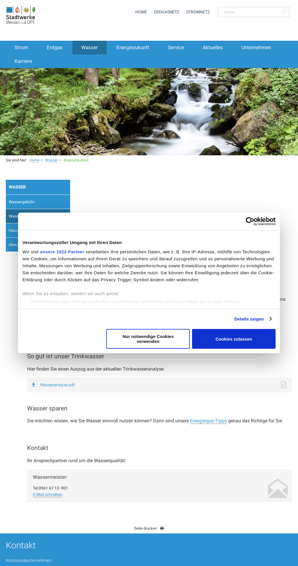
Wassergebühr (22, 202)
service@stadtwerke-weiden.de (145, 515)
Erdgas (55, 47)
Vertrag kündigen (235, 532)
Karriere (23, 61)
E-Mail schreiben (108, 437)
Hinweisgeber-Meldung (175, 560)
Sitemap (283, 560)
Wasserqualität (75, 160)
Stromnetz (198, 12)
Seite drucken (149, 471)
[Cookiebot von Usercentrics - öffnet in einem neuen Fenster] (250, 221)
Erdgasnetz (166, 12)
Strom (21, 47)
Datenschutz (210, 560)
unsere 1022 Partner (62, 251)
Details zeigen (249, 318)
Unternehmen (256, 47)
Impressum (260, 560)
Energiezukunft (132, 47)
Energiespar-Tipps (269, 356)
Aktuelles (213, 47)
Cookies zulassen (234, 339)
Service (176, 47)
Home (141, 12)
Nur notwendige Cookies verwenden (148, 339)
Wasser (89, 47)
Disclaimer (236, 560)
